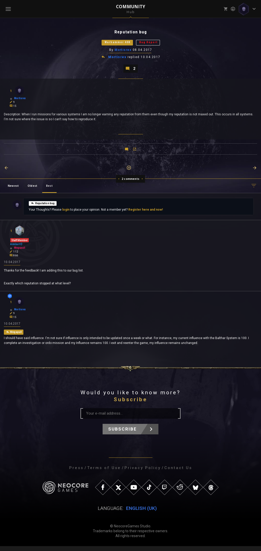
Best (49, 189)
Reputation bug (43, 207)
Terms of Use (104, 472)
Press (76, 472)
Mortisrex (123, 52)
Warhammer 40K (113, 44)
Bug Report (155, 44)
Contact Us (178, 472)
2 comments (130, 182)
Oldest (32, 189)
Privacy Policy (142, 472)
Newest (13, 189)
